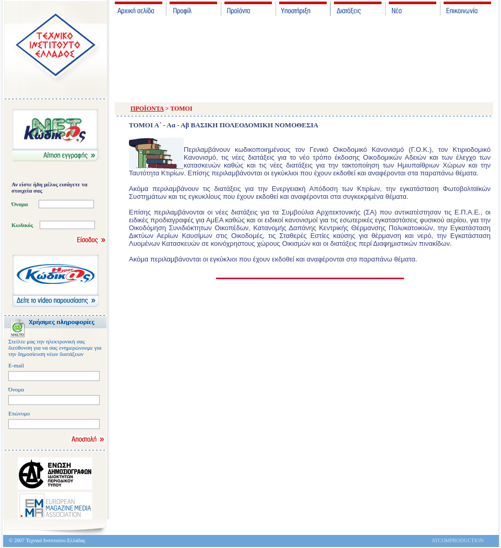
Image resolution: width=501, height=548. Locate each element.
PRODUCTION (466, 540)
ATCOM (441, 540)
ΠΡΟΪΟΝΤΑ (147, 108)
